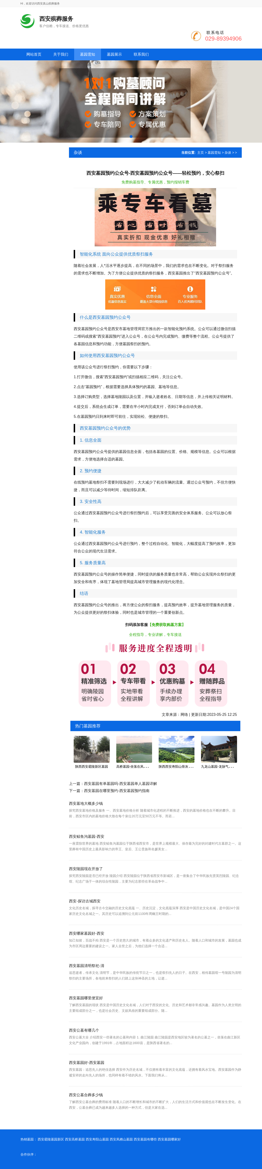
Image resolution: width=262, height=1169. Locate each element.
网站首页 (33, 54)
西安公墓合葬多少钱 (86, 1116)
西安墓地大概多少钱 (86, 820)
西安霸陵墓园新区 (51, 1139)
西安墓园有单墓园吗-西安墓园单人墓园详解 (120, 784)
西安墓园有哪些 (145, 1139)
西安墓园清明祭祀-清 (86, 986)
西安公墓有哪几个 (84, 1051)
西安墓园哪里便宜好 (86, 1019)
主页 (200, 152)
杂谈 (228, 152)
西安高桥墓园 (75, 1139)
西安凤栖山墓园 (121, 1139)
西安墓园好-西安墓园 (86, 1083)
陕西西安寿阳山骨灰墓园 (177, 766)
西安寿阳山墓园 (97, 1139)
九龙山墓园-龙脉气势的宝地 (221, 766)
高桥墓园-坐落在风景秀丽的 (136, 766)
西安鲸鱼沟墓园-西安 (86, 857)
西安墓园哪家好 (169, 1139)
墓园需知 (214, 152)
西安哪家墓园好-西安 (86, 954)
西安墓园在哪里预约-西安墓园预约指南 (116, 791)
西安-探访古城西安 (84, 922)
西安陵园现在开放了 (86, 889)
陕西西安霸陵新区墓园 (91, 766)
